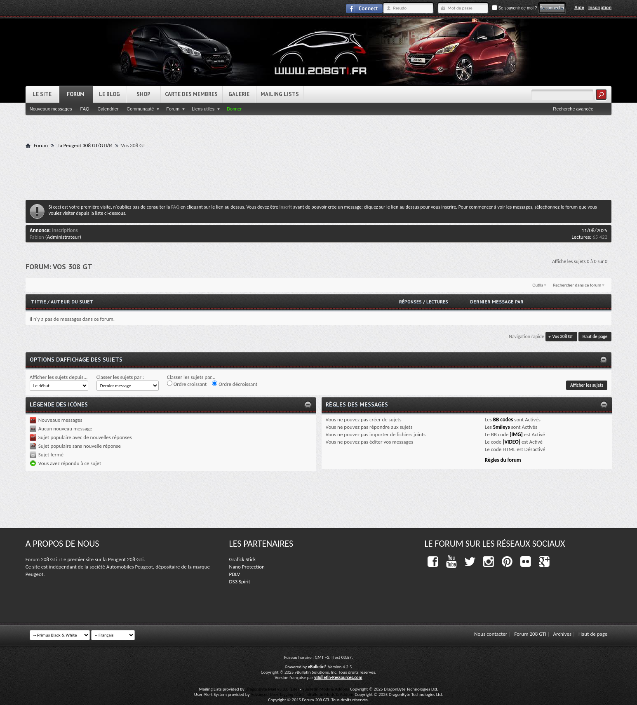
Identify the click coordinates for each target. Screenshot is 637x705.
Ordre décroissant (234, 384)
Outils (537, 285)
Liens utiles (203, 108)
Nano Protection (247, 567)
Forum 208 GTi (530, 634)
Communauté (140, 108)
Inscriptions (65, 230)
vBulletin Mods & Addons (325, 689)
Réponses (410, 302)
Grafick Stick (242, 559)
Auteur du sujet (72, 301)
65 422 (599, 237)
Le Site (42, 94)
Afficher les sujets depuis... (58, 377)
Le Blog (109, 94)
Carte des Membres (191, 94)
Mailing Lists (280, 94)
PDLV (234, 574)
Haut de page (595, 336)
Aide (579, 7)
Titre (39, 301)
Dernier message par (497, 301)
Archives (562, 634)
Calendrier (108, 108)
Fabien (37, 237)
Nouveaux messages (51, 108)
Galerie (238, 94)
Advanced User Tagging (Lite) (277, 694)
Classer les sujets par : (120, 377)
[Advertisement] (318, 174)
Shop (143, 94)
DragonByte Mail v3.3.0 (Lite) (272, 689)
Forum (76, 94)
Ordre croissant (187, 384)
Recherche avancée (573, 108)
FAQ (84, 108)
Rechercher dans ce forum (577, 285)
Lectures (437, 302)
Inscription (599, 7)
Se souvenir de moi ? (514, 8)
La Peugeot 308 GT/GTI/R (84, 145)
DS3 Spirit (239, 581)
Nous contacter (490, 634)
